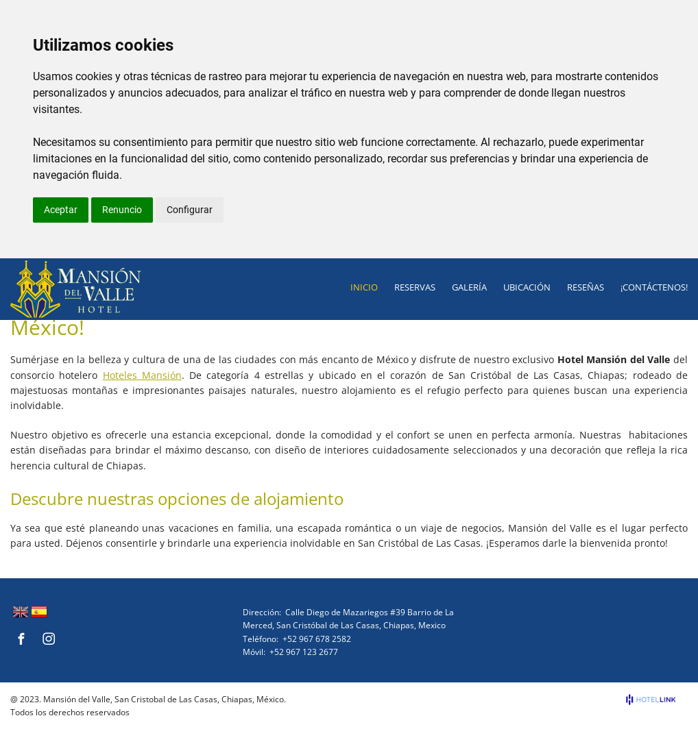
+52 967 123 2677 (303, 652)
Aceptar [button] (60, 209)
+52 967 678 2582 (316, 639)
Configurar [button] (190, 209)
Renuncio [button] (122, 209)
